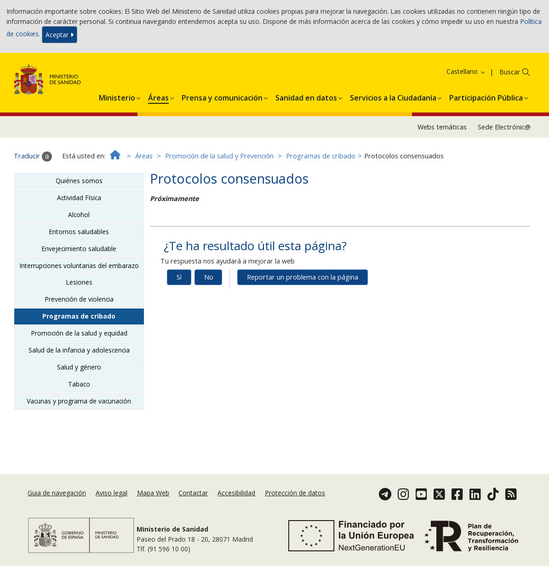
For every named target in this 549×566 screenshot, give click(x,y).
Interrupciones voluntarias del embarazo (79, 265)
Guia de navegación (57, 492)
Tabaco (79, 384)
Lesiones (79, 282)
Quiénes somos (79, 180)
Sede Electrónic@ (504, 127)
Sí (179, 277)
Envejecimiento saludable (78, 248)
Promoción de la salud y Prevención (219, 155)
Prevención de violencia (79, 299)
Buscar (509, 71)
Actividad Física (79, 197)
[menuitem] (117, 96)
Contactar (193, 492)
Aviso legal (111, 492)
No (208, 277)
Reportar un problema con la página (302, 277)
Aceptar (60, 34)
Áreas (144, 155)
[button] (117, 96)
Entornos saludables (79, 231)
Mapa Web (153, 492)
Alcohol (79, 214)
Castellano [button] (466, 71)
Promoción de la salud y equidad (79, 333)
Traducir (33, 156)
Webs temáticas (442, 127)
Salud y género (79, 367)
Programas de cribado (320, 155)
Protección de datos (295, 492)
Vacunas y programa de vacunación (79, 401)
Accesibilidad (236, 492)
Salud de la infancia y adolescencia (79, 350)
